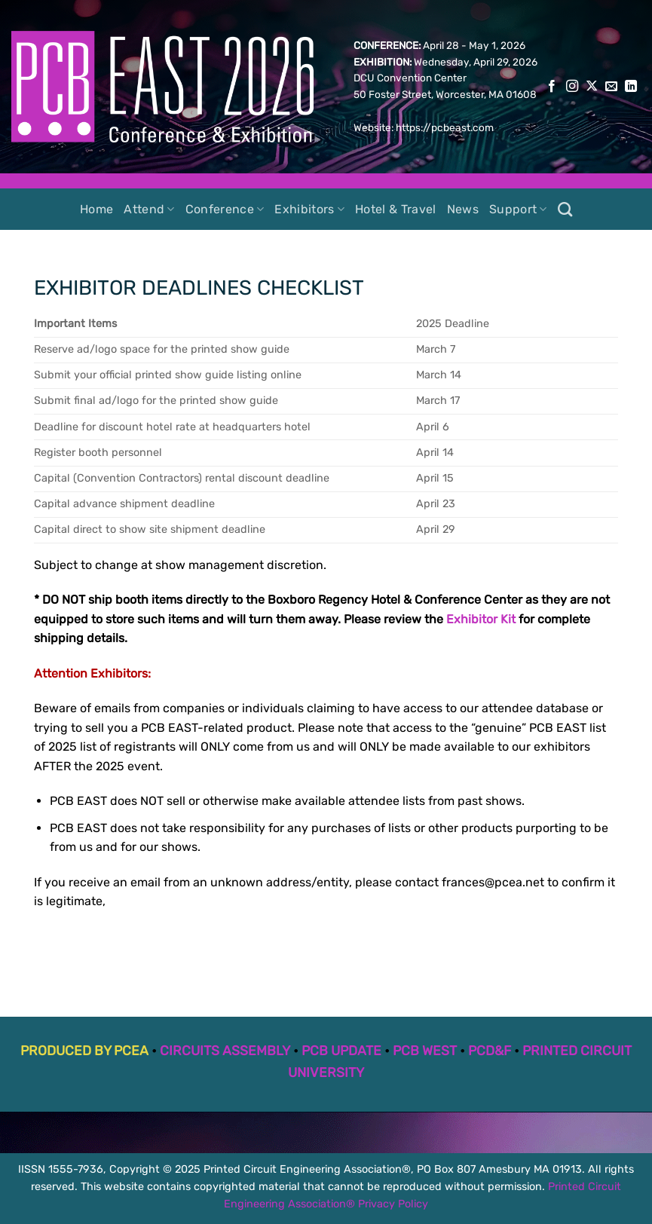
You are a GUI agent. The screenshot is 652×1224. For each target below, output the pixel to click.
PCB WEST (425, 1050)
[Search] (565, 209)
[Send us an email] (611, 86)
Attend (149, 209)
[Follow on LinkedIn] (631, 86)
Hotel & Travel (395, 209)
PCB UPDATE (341, 1050)
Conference (225, 209)
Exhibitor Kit (481, 619)
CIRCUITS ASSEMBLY (225, 1050)
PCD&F (489, 1050)
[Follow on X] (592, 86)
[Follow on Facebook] (552, 86)
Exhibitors (309, 209)
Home (96, 209)
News (463, 209)
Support (518, 209)
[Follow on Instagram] (572, 86)
